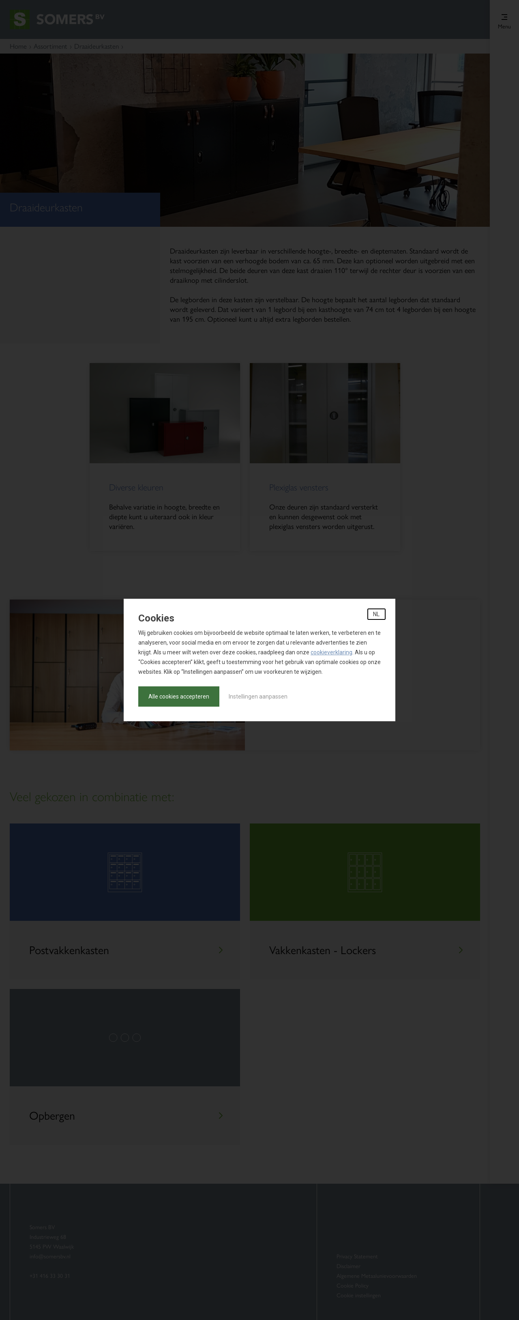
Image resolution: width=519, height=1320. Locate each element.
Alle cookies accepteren (178, 696)
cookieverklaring (331, 652)
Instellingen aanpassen (258, 696)
